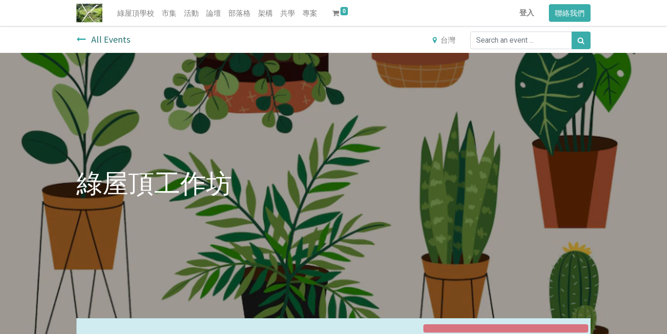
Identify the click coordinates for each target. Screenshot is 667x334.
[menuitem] (135, 13)
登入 (526, 13)
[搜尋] (581, 40)
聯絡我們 (570, 13)
